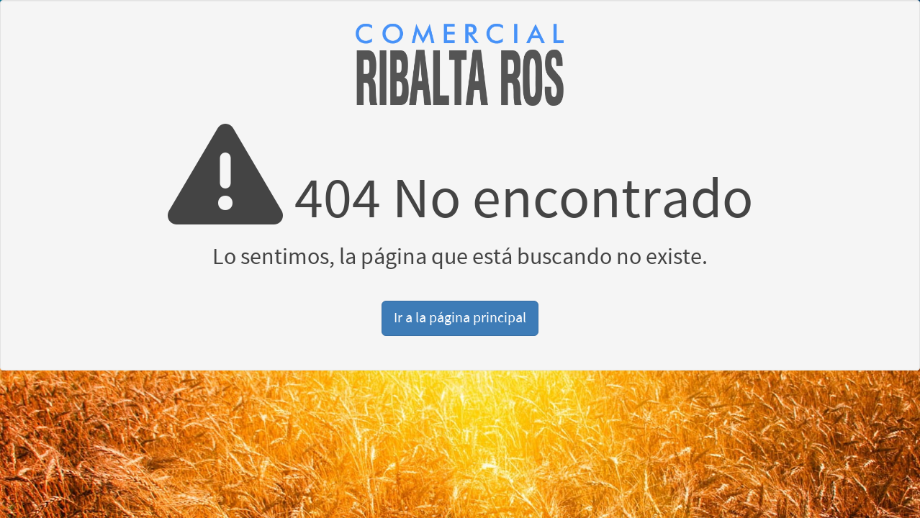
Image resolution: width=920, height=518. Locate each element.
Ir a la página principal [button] (460, 318)
